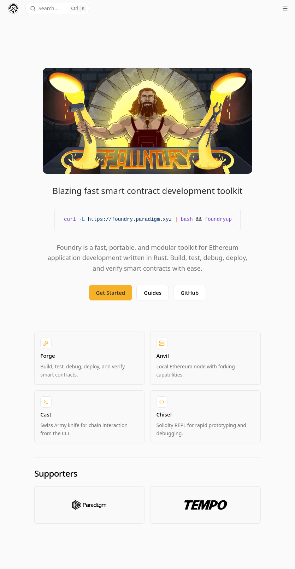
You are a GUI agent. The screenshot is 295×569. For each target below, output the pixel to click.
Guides (152, 292)
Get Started (110, 292)
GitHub (190, 292)
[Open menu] (285, 8)
